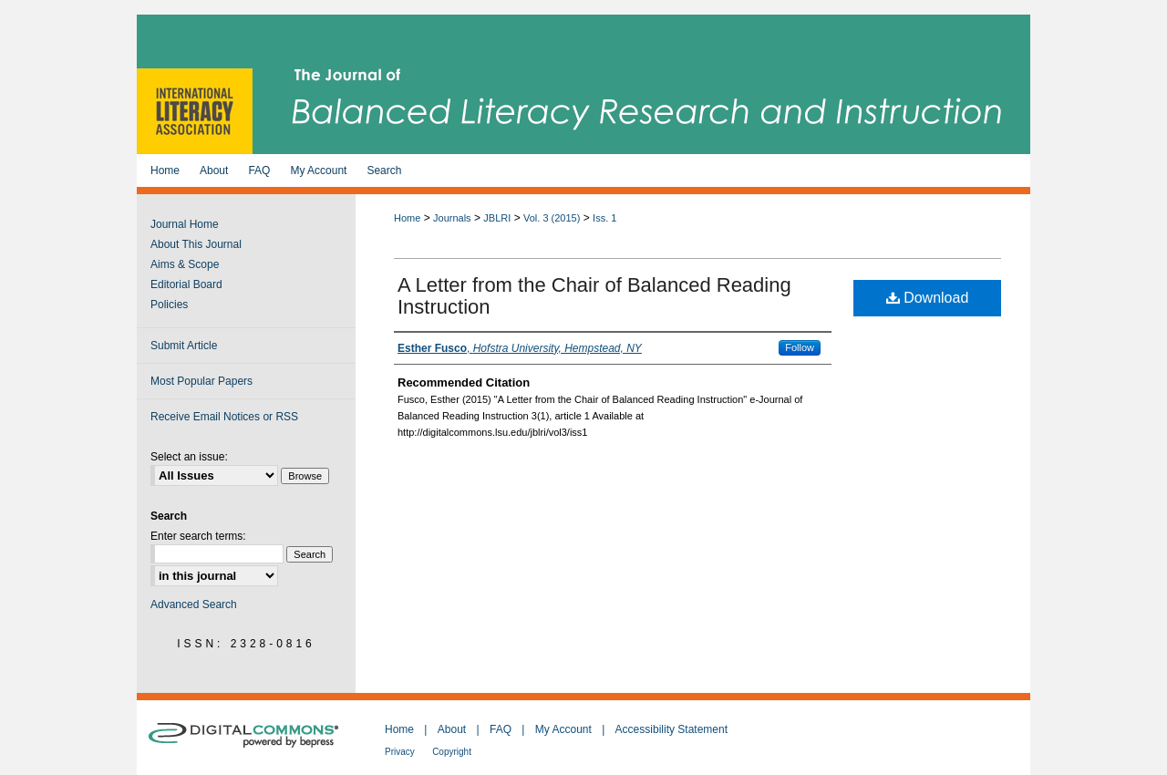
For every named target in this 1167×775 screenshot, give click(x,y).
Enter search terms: (198, 536)
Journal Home (184, 224)
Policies (169, 304)
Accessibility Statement (671, 729)
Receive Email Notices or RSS (224, 416)
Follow (799, 347)
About (452, 729)
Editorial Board (186, 284)
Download (927, 297)
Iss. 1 (604, 217)
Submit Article (183, 345)
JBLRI (497, 217)
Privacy (400, 752)
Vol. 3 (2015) (551, 217)
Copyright (451, 752)
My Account (563, 729)
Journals (452, 217)
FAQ (500, 729)
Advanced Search (193, 604)
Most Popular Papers (201, 381)
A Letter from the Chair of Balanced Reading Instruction (594, 296)
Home (407, 217)
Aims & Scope (184, 264)
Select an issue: (189, 456)
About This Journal (196, 244)
